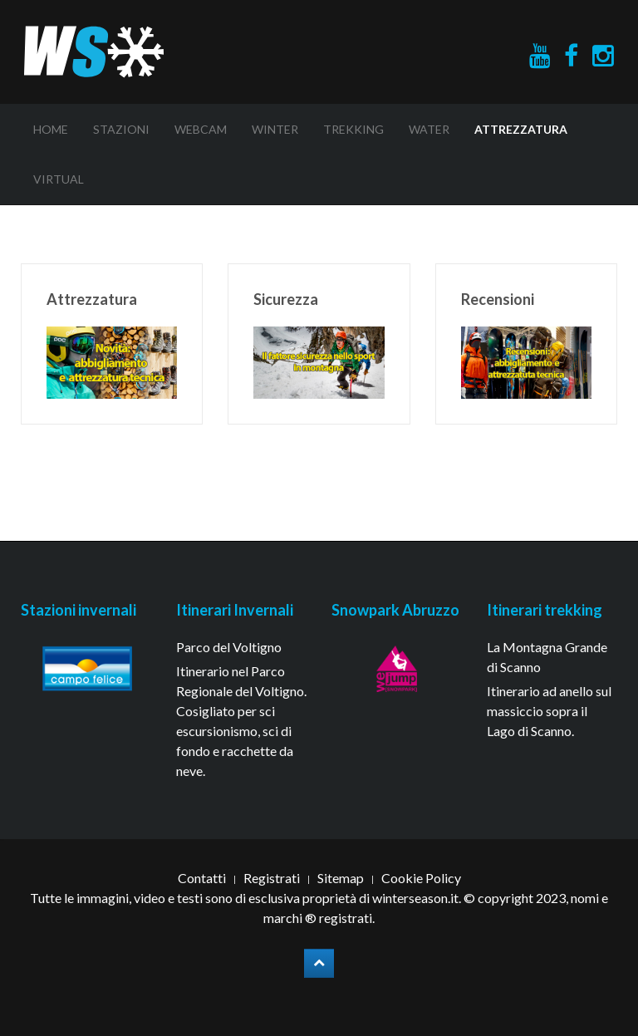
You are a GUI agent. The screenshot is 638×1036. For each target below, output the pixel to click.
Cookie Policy (421, 878)
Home (50, 129)
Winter (275, 129)
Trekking (353, 129)
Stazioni (121, 129)
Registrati (271, 878)
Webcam (200, 129)
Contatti (202, 878)
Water (429, 129)
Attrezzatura (520, 129)
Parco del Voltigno (229, 647)
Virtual (58, 179)
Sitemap (340, 878)
